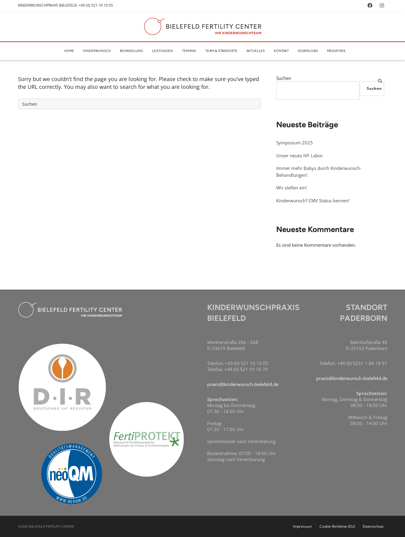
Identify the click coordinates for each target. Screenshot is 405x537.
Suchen (283, 78)
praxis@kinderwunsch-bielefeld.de (242, 384)
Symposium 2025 (294, 143)
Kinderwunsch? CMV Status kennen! (312, 201)
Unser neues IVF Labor (299, 155)
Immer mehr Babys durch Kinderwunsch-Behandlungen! (318, 171)
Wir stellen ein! (291, 188)
